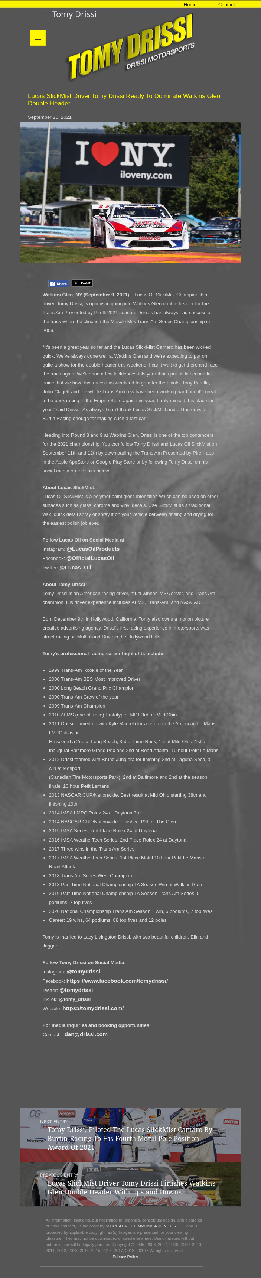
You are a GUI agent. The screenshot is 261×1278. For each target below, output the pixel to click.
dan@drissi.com (86, 1034)
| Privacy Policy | (125, 1257)
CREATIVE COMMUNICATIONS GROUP (147, 1226)
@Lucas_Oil (75, 567)
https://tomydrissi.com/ (93, 1008)
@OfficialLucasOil (90, 558)
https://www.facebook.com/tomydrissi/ (117, 981)
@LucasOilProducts (93, 549)
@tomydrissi (83, 971)
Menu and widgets (38, 45)
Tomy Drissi (74, 13)
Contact (226, 4)
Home (190, 4)
